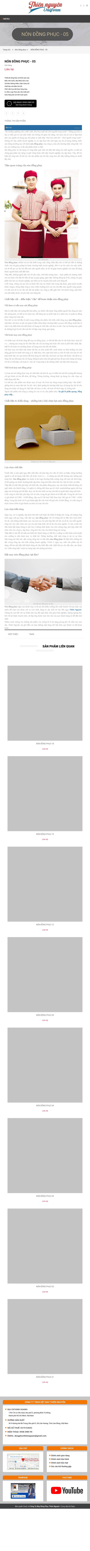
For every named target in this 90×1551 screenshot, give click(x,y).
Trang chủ (7, 50)
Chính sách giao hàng (60, 1452)
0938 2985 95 (26, 1428)
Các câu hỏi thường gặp (61, 1463)
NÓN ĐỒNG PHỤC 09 (45, 1011)
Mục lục (9, 130)
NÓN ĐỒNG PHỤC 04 (45, 1102)
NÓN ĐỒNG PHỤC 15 (45, 830)
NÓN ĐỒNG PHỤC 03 (45, 1192)
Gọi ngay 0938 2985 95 (20, 103)
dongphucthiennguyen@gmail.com (30, 1432)
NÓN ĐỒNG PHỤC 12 (45, 921)
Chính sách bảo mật (59, 1459)
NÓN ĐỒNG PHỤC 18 (45, 740)
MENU (6, 19)
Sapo (73, 1503)
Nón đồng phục (20, 50)
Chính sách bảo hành (60, 1455)
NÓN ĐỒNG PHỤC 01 (45, 1373)
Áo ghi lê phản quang (66, 396)
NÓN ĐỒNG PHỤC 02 (45, 1283)
